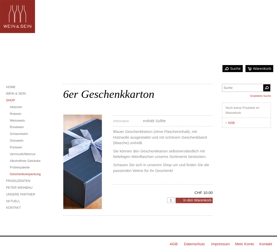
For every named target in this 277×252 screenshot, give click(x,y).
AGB (231, 123)
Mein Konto (244, 244)
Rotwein (15, 114)
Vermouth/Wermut (23, 154)
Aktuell (13, 201)
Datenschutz (194, 244)
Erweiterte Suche (260, 95)
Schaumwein (19, 134)
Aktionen (16, 107)
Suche (235, 68)
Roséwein (17, 127)
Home (11, 87)
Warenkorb (262, 68)
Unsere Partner (20, 194)
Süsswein (17, 140)
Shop (10, 100)
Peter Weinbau (19, 187)
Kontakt (13, 207)
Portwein (16, 147)
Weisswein (17, 120)
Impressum (220, 244)
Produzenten (18, 181)
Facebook (7, 243)
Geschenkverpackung (25, 174)
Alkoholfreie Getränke (25, 161)
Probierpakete (20, 167)
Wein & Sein (16, 93)
